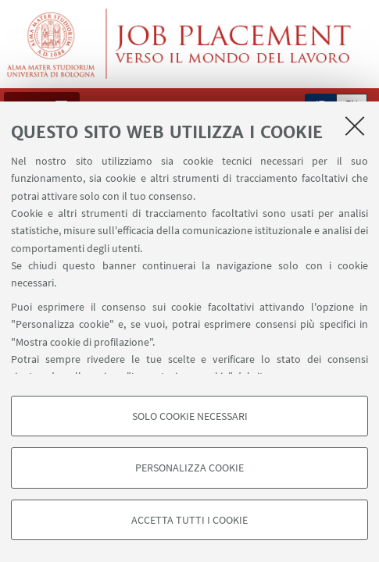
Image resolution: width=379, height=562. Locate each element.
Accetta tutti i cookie (189, 520)
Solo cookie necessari (190, 416)
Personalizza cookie (189, 468)
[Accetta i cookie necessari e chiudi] (354, 125)
